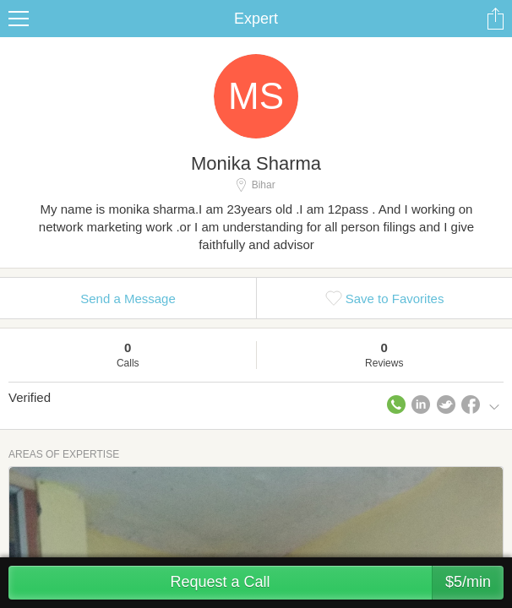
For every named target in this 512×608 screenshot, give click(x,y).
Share (495, 18)
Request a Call (337, 583)
